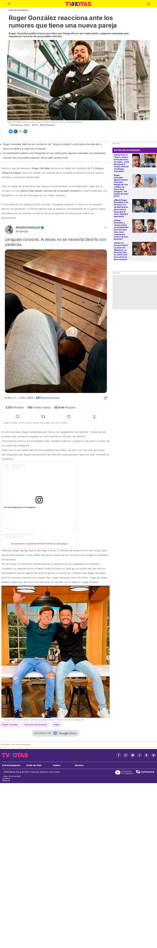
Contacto (6, 778)
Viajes (56, 724)
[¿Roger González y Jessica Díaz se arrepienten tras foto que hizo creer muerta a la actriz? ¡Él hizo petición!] (144, 226)
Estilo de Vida (34, 765)
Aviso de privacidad (12, 776)
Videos (56, 765)
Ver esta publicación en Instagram (19, 507)
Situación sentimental (36, 724)
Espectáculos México (18, 10)
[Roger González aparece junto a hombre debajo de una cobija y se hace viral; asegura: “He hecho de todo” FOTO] (144, 181)
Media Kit (6, 781)
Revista (79, 765)
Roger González (10, 724)
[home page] (79, 4)
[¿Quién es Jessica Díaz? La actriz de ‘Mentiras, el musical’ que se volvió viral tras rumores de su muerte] (144, 248)
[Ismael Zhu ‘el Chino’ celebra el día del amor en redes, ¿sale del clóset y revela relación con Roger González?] (144, 160)
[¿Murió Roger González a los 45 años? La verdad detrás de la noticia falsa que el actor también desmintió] (144, 206)
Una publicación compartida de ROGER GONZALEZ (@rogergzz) (39, 544)
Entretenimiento (11, 765)
